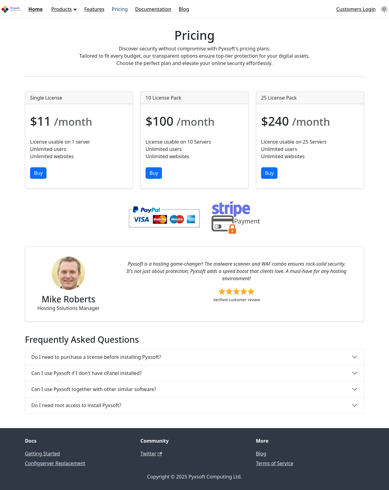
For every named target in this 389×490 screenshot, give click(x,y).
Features (94, 9)
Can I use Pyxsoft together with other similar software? (93, 389)
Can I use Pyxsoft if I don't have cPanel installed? (86, 373)
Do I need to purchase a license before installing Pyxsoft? (96, 357)
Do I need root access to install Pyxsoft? (76, 405)
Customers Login (356, 9)
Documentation (153, 9)
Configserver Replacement (55, 463)
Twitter (151, 453)
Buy (38, 173)
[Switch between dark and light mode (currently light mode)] (384, 9)
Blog (184, 9)
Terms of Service (274, 463)
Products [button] (61, 9)
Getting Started (42, 453)
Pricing (120, 9)
